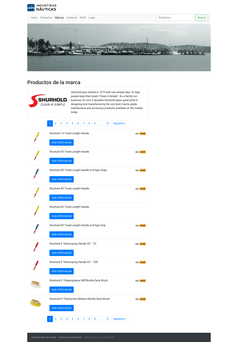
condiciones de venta (43, 337)
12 (107, 123)
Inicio (34, 17)
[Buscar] (175, 18)
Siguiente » (119, 123)
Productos (46, 17)
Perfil (83, 17)
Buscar (202, 17)
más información (62, 142)
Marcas (59, 17)
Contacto (71, 17)
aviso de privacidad (70, 337)
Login (91, 17)
